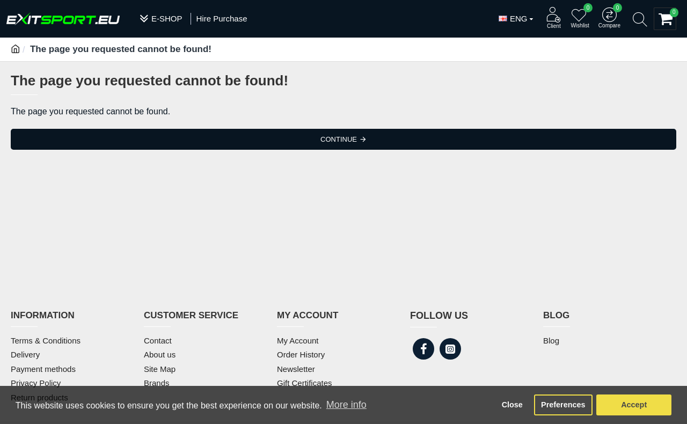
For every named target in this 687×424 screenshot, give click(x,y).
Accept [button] (634, 404)
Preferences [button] (563, 404)
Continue (338, 139)
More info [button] (346, 404)
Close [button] (512, 404)
